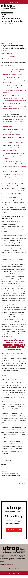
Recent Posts (9, 53)
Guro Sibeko (5, 23)
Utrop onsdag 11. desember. (9, 186)
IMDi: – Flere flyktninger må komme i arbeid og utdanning (14, 482)
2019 (6, 10)
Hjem (2, 10)
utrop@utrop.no (10, 564)
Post (3, 460)
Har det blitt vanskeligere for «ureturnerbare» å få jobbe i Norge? (11, 474)
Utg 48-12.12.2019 (12, 10)
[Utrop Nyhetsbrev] (14, 539)
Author (3, 53)
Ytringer (11, 12)
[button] (22, 6)
